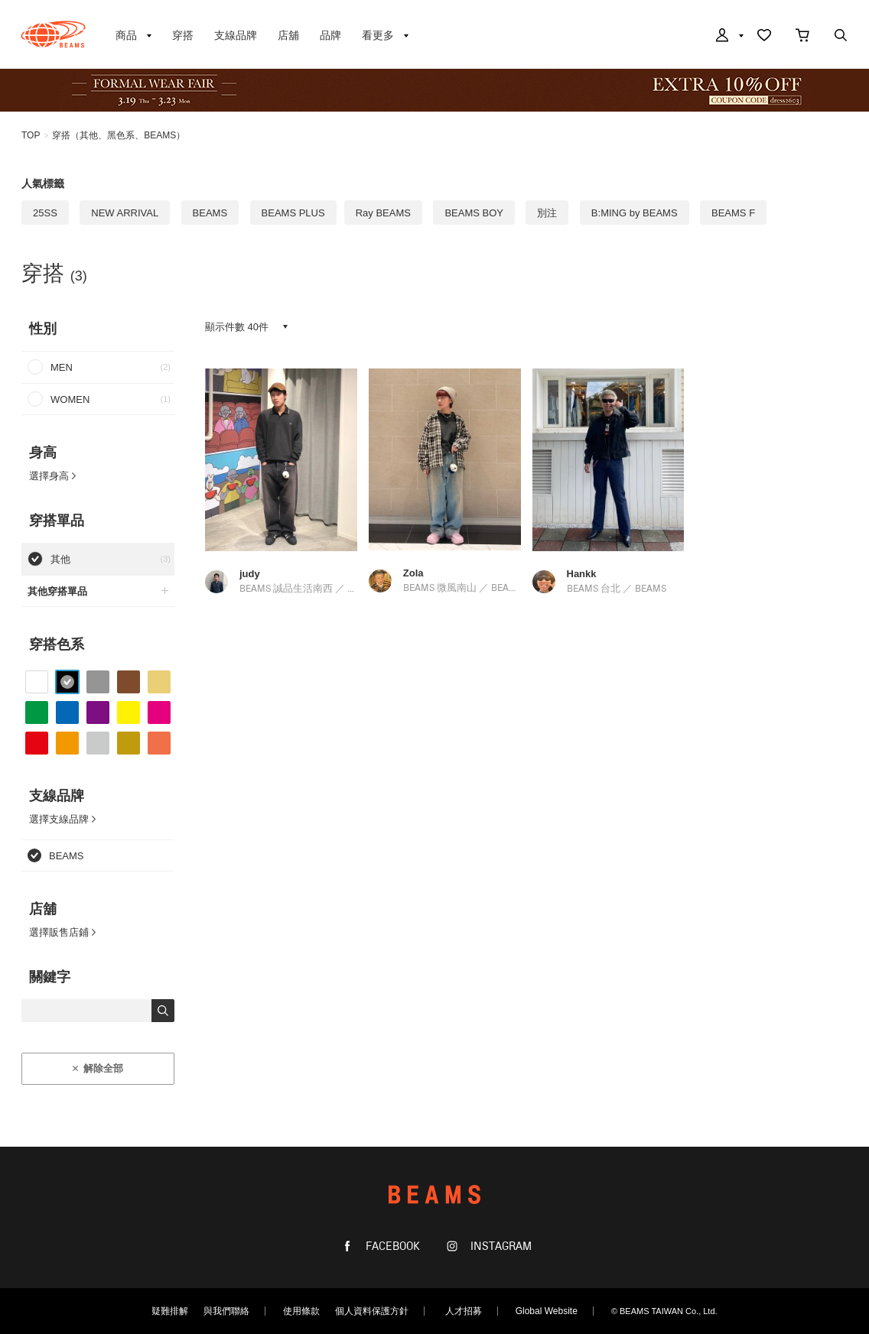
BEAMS (53, 34)
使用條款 (301, 1311)
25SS (45, 213)
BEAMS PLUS (293, 213)
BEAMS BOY (473, 213)
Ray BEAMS (383, 213)
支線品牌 (235, 35)
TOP (30, 135)
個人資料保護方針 (371, 1311)
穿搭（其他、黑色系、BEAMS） (118, 135)
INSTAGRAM (499, 1246)
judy (249, 573)
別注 (547, 213)
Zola (413, 573)
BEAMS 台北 (593, 589)
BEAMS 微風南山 (440, 588)
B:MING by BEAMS (634, 213)
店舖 (288, 35)
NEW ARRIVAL (124, 213)
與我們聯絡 (226, 1311)
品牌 (330, 35)
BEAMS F (733, 213)
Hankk (582, 573)
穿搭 (183, 35)
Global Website (547, 1311)
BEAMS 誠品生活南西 (286, 589)
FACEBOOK (391, 1246)
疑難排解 (169, 1311)
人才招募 (463, 1311)
